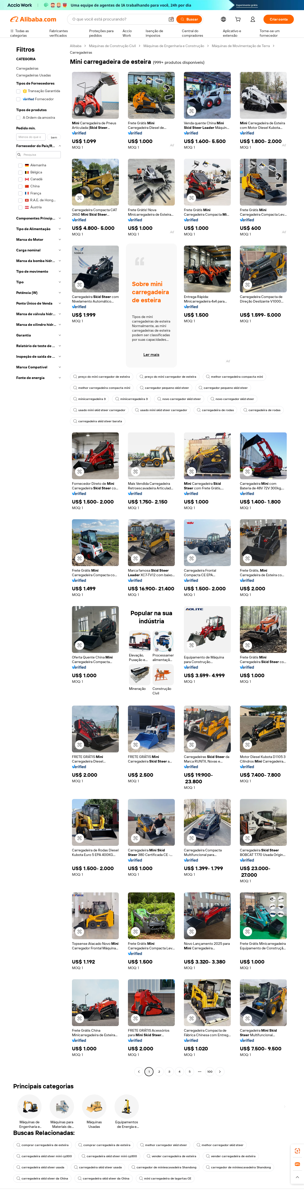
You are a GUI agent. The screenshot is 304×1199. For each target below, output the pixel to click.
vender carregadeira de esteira (171, 1156)
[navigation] (38, 559)
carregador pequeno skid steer (164, 388)
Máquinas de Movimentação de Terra (241, 46)
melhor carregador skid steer (163, 1145)
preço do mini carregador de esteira (101, 377)
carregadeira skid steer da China (42, 1178)
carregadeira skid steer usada (40, 1167)
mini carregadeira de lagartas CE (165, 1178)
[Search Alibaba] (118, 19)
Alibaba (75, 46)
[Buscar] (189, 19)
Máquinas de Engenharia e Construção (173, 46)
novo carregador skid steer (179, 399)
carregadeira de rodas (215, 410)
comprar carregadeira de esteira (42, 1145)
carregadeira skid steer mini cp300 (44, 1156)
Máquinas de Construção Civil (112, 46)
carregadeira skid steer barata (97, 421)
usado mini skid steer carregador (99, 410)
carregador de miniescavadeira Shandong (163, 1167)
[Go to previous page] (138, 1071)
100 (210, 1071)
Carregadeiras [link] (81, 52)
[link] (297, 1150)
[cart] (239, 20)
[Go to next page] (219, 1071)
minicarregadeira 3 (89, 399)
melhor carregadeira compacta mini (234, 377)
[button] (171, 19)
